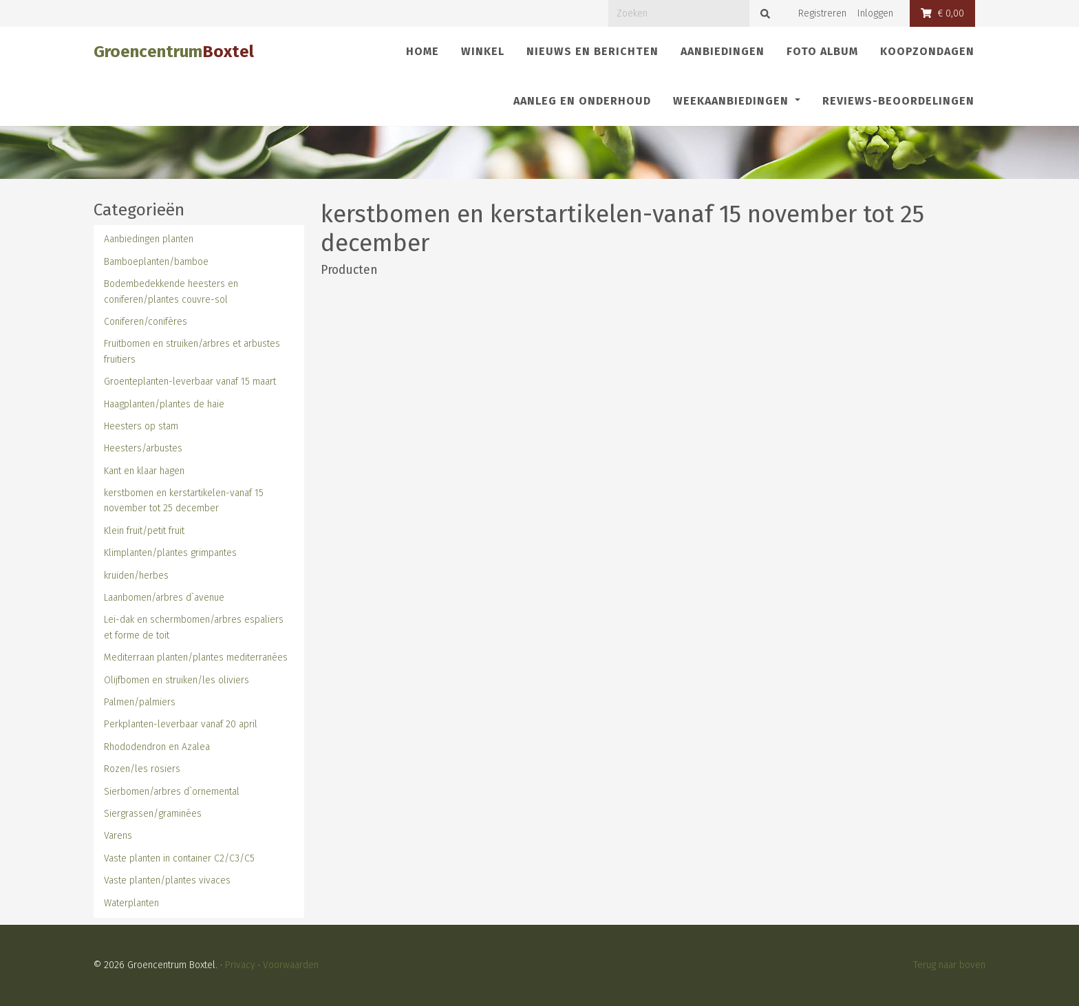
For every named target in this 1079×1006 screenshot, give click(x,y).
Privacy (240, 965)
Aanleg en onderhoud (582, 100)
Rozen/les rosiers (142, 769)
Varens (118, 836)
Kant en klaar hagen (144, 471)
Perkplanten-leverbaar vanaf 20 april (180, 724)
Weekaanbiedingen (732, 100)
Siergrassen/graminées (153, 814)
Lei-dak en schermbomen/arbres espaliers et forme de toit (194, 627)
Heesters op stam (141, 426)
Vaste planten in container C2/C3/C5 (179, 858)
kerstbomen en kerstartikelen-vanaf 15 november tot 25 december (184, 500)
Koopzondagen (927, 51)
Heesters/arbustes (143, 448)
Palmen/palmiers (139, 702)
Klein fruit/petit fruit (144, 531)
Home (422, 51)
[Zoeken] (678, 13)
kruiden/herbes (136, 575)
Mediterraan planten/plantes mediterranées (196, 657)
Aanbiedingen (723, 51)
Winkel (482, 51)
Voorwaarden (291, 965)
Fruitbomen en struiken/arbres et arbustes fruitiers (192, 351)
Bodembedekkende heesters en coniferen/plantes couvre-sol (171, 291)
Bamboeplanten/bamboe (156, 262)
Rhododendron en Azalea (157, 747)
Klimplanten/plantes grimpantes (170, 553)
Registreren (822, 13)
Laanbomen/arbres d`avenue (164, 597)
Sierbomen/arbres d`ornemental (171, 792)
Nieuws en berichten (592, 51)
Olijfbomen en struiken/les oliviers (176, 680)
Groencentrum (174, 51)
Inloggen (875, 13)
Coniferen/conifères (145, 322)
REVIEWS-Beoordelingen (898, 100)
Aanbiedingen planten (148, 239)
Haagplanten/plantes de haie (164, 404)
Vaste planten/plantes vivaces (167, 880)
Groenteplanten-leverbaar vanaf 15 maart (190, 381)
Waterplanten (131, 903)
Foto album (822, 51)
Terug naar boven (949, 965)
